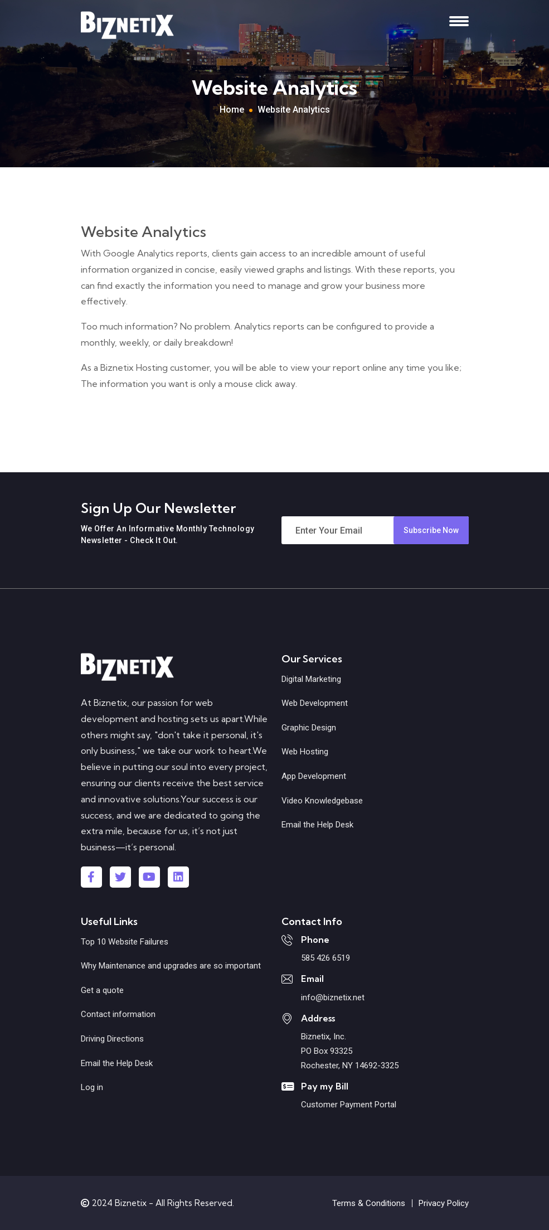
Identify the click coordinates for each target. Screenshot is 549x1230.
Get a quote (102, 990)
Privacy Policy (444, 1203)
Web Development (314, 703)
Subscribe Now (431, 530)
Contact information (118, 1014)
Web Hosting (304, 752)
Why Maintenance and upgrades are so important (171, 966)
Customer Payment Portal (348, 1105)
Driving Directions (112, 1039)
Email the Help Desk (317, 825)
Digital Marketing (311, 679)
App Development (313, 776)
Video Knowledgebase (322, 801)
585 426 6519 (325, 958)
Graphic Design (308, 728)
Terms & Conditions (368, 1203)
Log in (92, 1087)
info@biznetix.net (333, 997)
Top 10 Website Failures (124, 942)
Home (232, 109)
